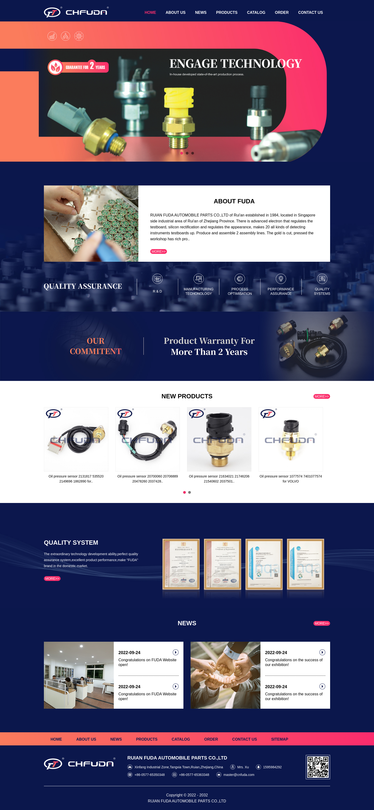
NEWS (116, 739)
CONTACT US (244, 739)
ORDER (211, 739)
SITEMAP (279, 739)
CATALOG (181, 739)
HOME (56, 739)
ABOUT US (86, 739)
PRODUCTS (146, 739)
